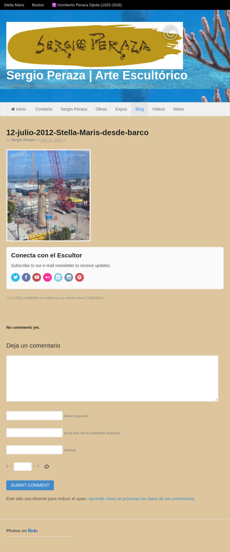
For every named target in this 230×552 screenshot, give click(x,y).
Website (70, 450)
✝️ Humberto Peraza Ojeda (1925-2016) (87, 5)
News (178, 109)
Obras (101, 109)
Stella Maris (14, 5)
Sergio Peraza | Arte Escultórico (96, 75)
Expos (121, 109)
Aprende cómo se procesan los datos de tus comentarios (141, 498)
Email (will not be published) (92, 433)
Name (76, 416)
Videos (158, 109)
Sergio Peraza (74, 109)
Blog (139, 109)
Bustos (38, 5)
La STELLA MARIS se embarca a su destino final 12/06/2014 (54, 298)
